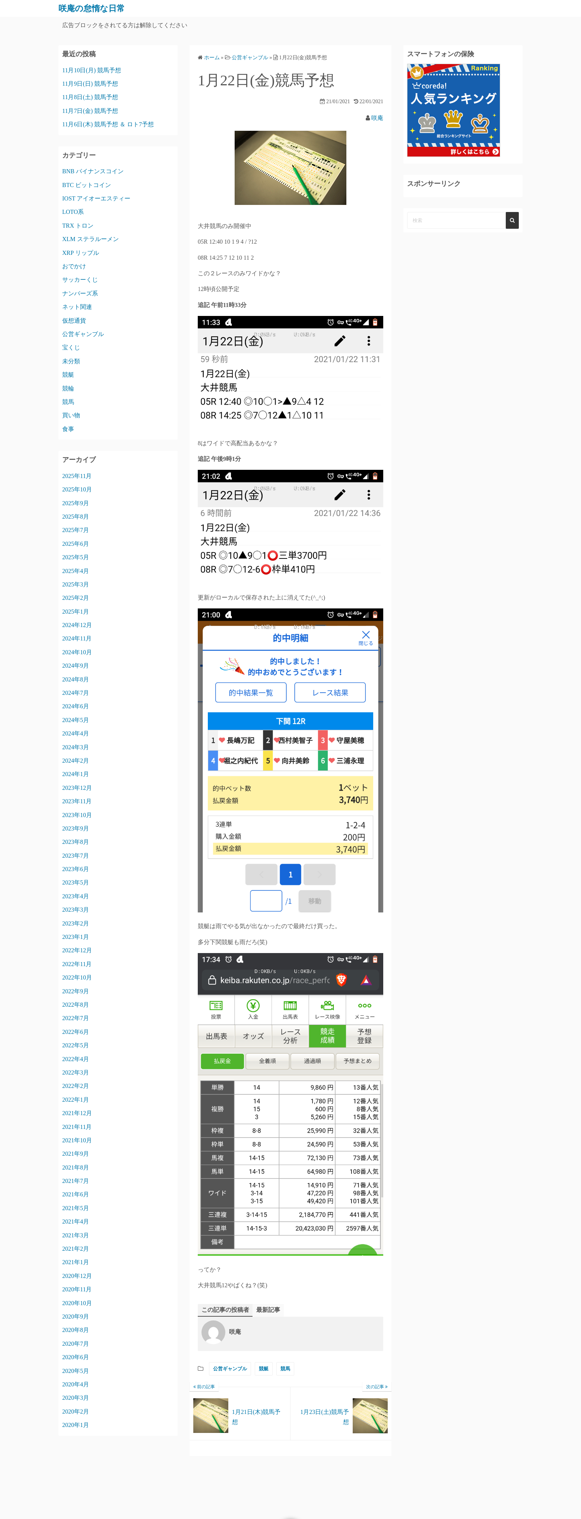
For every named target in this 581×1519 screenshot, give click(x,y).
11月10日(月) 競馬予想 (91, 70)
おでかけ (74, 266)
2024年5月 (75, 719)
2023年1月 (75, 937)
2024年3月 (75, 747)
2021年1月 (75, 1262)
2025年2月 (75, 598)
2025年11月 (77, 475)
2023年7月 (75, 855)
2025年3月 (75, 584)
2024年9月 (75, 665)
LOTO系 (73, 212)
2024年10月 (77, 652)
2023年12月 (77, 787)
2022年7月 (75, 1018)
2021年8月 (75, 1167)
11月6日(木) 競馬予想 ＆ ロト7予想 (108, 124)
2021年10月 (77, 1140)
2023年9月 (75, 828)
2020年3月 (75, 1398)
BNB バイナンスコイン (93, 171)
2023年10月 (77, 814)
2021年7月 (75, 1181)
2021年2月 (75, 1248)
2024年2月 (75, 760)
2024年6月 (75, 706)
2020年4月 (75, 1384)
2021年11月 (77, 1126)
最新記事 (268, 1309)
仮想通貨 (74, 320)
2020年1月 (75, 1425)
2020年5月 (75, 1370)
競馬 (285, 1368)
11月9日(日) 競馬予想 (90, 83)
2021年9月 (75, 1154)
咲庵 (377, 118)
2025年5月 (75, 557)
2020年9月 (75, 1316)
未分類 (71, 361)
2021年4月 (75, 1221)
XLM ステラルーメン (90, 239)
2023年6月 (75, 869)
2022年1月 (75, 1099)
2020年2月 (75, 1411)
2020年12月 (77, 1275)
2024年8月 (75, 679)
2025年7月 (75, 530)
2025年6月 (75, 543)
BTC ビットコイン (86, 184)
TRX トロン (77, 225)
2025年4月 (75, 570)
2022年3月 (75, 1072)
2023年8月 (75, 842)
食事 (68, 428)
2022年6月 (75, 1031)
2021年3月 (75, 1235)
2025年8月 (75, 516)
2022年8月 (75, 1004)
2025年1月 (75, 611)
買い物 (71, 415)
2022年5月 (75, 1045)
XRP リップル (80, 252)
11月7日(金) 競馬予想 (90, 110)
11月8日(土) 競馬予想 (90, 97)
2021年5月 (75, 1208)
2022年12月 (77, 950)
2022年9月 (75, 991)
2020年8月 (75, 1330)
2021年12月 (77, 1113)
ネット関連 (77, 307)
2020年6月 (75, 1357)
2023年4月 (75, 896)
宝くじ (71, 347)
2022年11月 (77, 964)
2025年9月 (75, 503)
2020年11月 (77, 1289)
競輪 (68, 388)
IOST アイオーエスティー (96, 198)
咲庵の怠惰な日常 (94, 8)
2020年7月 (75, 1343)
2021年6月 (75, 1194)
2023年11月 (77, 801)
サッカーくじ (80, 279)
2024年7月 (75, 692)
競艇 (264, 1368)
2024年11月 (77, 638)
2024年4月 (75, 733)
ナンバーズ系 (80, 293)
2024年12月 (77, 625)
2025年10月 (77, 489)
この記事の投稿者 (225, 1309)
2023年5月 (75, 882)
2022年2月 (75, 1086)
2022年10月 (77, 977)
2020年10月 (77, 1303)
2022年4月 (75, 1059)
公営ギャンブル (230, 1368)
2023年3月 (75, 909)
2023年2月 (75, 923)
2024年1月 (75, 774)
